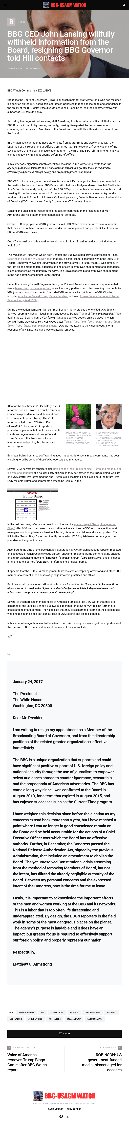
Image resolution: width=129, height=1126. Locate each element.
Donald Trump (57, 1012)
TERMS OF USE (74, 1109)
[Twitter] (67, 1116)
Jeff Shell (111, 1012)
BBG (42, 1012)
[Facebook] (61, 1116)
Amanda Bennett (26, 1012)
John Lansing (55, 1019)
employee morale (92, 1012)
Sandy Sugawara (94, 1019)
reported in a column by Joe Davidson (29, 258)
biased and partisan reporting (32, 288)
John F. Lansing (35, 1019)
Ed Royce (74, 1012)
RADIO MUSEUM (55, 1109)
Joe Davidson (16, 1019)
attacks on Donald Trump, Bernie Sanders (42, 296)
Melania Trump (74, 1019)
